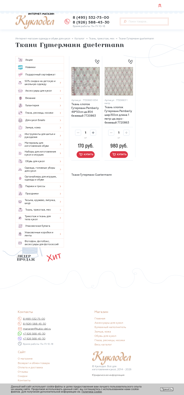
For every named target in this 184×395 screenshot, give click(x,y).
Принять (167, 389)
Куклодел (34, 21)
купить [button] (85, 154)
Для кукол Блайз (31, 120)
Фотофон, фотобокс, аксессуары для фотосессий (38, 243)
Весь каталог (103, 344)
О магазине (25, 359)
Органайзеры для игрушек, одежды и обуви (37, 178)
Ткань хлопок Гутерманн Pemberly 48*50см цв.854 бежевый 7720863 (85, 110)
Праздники (28, 193)
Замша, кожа (29, 127)
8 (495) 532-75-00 (91, 18)
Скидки (22, 376)
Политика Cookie (92, 391)
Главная (99, 318)
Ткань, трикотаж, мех (34, 209)
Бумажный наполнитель (110, 327)
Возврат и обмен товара (34, 363)
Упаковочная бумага (34, 226)
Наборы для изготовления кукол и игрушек (37, 153)
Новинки (26, 67)
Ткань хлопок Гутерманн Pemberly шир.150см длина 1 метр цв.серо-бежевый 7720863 (118, 115)
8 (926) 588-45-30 (91, 22)
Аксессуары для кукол (35, 90)
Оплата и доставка (30, 367)
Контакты (24, 380)
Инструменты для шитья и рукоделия (36, 135)
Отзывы (23, 372)
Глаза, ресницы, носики (35, 113)
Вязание (26, 98)
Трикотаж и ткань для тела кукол (34, 218)
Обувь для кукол (31, 161)
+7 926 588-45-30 (34, 334)
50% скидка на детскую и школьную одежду (36, 82)
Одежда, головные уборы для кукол (36, 169)
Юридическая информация (108, 375)
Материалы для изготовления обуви (33, 144)
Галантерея (28, 105)
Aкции (25, 60)
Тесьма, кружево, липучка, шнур (37, 201)
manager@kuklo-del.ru (37, 329)
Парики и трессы (31, 186)
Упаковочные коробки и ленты (35, 234)
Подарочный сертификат (36, 74)
